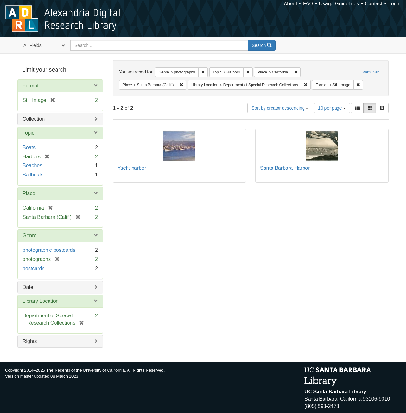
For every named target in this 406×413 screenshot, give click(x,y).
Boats (29, 147)
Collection (34, 119)
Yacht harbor (131, 168)
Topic (28, 133)
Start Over (370, 72)
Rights (30, 341)
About (290, 3)
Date (28, 287)
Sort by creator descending (280, 108)
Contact (373, 3)
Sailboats (33, 174)
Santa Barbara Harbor (285, 168)
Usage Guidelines (339, 3)
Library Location (41, 301)
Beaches (32, 165)
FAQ (308, 3)
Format (31, 85)
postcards (33, 268)
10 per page (332, 108)
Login (394, 3)
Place (29, 193)
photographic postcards (49, 250)
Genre (29, 235)
